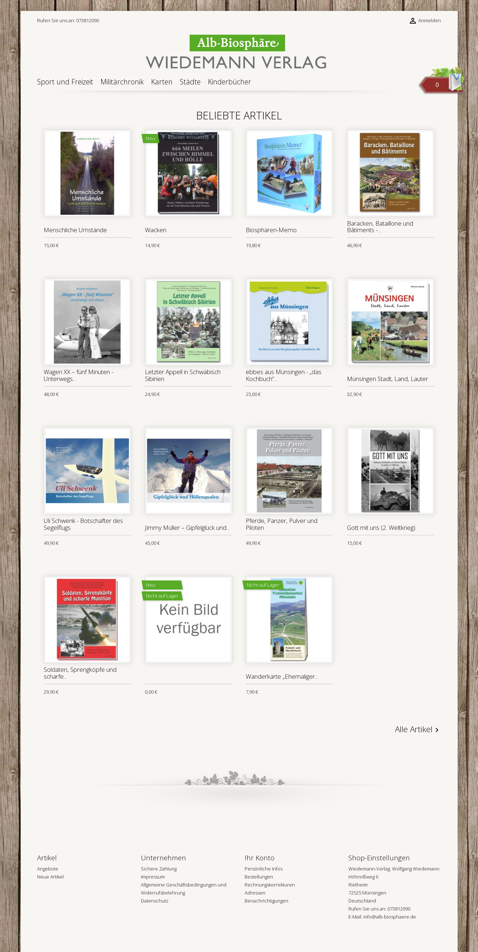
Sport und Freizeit (65, 82)
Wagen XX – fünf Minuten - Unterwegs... (78, 375)
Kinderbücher (229, 82)
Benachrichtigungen (266, 900)
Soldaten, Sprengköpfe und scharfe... (80, 673)
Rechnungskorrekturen (270, 884)
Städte (190, 82)
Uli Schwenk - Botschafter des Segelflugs (83, 524)
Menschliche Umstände (75, 230)
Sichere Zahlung (159, 868)
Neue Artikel (50, 876)
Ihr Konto (259, 857)
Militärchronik (122, 82)
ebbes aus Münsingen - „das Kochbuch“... (283, 375)
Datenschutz (155, 900)
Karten (162, 82)
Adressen (255, 892)
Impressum (153, 876)
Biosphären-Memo (271, 230)
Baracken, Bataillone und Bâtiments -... (380, 226)
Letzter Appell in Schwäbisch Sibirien (183, 375)
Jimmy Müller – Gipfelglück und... (187, 527)
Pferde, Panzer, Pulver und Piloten (281, 524)
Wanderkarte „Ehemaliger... (282, 676)
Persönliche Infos (264, 868)
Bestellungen (259, 876)
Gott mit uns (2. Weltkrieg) (381, 527)
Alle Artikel (418, 729)
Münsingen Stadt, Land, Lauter (387, 378)
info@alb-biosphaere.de (389, 916)
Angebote (47, 868)
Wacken (155, 230)
